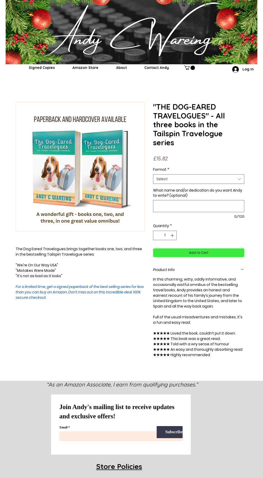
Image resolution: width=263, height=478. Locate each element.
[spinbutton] (165, 235)
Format (161, 169)
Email (64, 427)
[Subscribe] (170, 432)
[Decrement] (157, 235)
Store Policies (119, 466)
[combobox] (198, 179)
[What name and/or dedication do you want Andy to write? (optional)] (198, 206)
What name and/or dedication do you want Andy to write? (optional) (197, 193)
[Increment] (173, 235)
